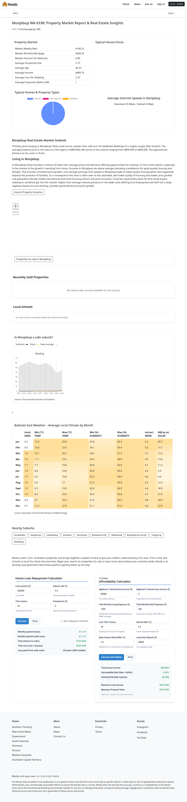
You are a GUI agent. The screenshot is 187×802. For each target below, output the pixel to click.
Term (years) (33, 606)
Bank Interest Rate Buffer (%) (116, 642)
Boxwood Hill (99, 535)
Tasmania (17, 745)
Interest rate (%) (70, 591)
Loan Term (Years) (116, 627)
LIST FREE (176, 4)
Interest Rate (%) (153, 627)
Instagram (142, 727)
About (57, 727)
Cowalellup (52, 535)
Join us (149, 4)
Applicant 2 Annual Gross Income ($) (153, 594)
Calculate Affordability (111, 657)
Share (171, 13)
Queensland (18, 736)
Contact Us (59, 736)
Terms (98, 731)
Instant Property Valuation (28, 192)
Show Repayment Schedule (74, 621)
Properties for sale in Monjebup (33, 259)
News (137, 4)
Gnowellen (20, 535)
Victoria (16, 750)
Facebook (142, 732)
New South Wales (21, 731)
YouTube (141, 737)
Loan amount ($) (33, 591)
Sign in (161, 4)
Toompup (82, 535)
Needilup (19, 541)
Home (126, 4)
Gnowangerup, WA (30, 29)
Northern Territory (22, 727)
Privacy (99, 727)
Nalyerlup (36, 535)
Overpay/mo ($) (70, 606)
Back (15, 13)
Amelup (67, 535)
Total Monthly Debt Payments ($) (153, 609)
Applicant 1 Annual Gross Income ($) (116, 594)
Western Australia (21, 755)
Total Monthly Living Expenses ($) (116, 610)
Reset (35, 621)
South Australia (20, 741)
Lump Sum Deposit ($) (153, 642)
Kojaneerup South (137, 535)
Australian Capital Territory (26, 759)
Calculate (22, 621)
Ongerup (157, 535)
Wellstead (116, 535)
